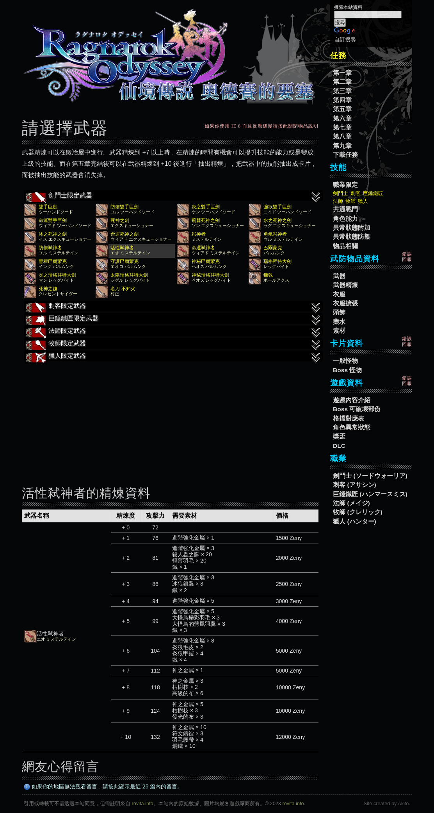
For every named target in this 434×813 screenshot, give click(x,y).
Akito (403, 803)
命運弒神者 (203, 247)
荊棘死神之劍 (206, 220)
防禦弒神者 (50, 247)
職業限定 (345, 184)
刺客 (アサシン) (354, 484)
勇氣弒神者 (275, 234)
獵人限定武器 (173, 356)
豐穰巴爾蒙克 (53, 261)
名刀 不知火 (122, 288)
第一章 (342, 72)
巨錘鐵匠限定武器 (173, 319)
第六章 (342, 118)
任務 (338, 55)
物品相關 (345, 246)
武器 (339, 276)
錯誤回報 (407, 256)
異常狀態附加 (351, 227)
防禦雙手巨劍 (124, 206)
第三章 (342, 91)
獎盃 (339, 436)
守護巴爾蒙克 (124, 261)
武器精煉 (345, 285)
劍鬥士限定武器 (173, 196)
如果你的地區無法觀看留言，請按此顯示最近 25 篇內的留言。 (103, 786)
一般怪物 (345, 360)
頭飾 (339, 312)
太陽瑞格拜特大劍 (129, 275)
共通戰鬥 (345, 209)
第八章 (342, 136)
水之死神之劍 (277, 220)
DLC (339, 445)
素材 (339, 330)
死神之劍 (119, 220)
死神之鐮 (48, 288)
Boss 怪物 (347, 370)
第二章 (342, 81)
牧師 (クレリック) (357, 512)
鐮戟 (268, 275)
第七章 (342, 127)
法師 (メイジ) (351, 503)
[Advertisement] (170, 418)
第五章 (342, 109)
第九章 (342, 145)
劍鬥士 (340, 193)
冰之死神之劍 (53, 234)
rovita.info (142, 803)
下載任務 (345, 154)
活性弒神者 (122, 247)
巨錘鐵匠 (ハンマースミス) (370, 494)
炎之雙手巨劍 (206, 206)
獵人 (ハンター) (354, 521)
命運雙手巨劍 (53, 220)
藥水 (339, 321)
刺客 (355, 193)
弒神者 (199, 234)
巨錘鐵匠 (373, 193)
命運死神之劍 (124, 234)
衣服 (339, 294)
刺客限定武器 (173, 306)
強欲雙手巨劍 (277, 206)
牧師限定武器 (173, 344)
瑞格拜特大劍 (277, 261)
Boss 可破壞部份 (357, 409)
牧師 (350, 201)
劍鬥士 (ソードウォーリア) (370, 475)
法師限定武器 (173, 331)
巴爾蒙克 (272, 247)
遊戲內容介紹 (351, 400)
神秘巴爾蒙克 (206, 261)
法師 (338, 201)
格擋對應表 (348, 418)
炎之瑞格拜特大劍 (57, 275)
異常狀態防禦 (351, 236)
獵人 (363, 201)
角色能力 (345, 218)
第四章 (342, 100)
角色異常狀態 (351, 427)
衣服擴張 (345, 303)
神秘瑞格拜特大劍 (210, 275)
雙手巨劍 (48, 206)
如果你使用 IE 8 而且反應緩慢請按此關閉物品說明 (261, 126)
